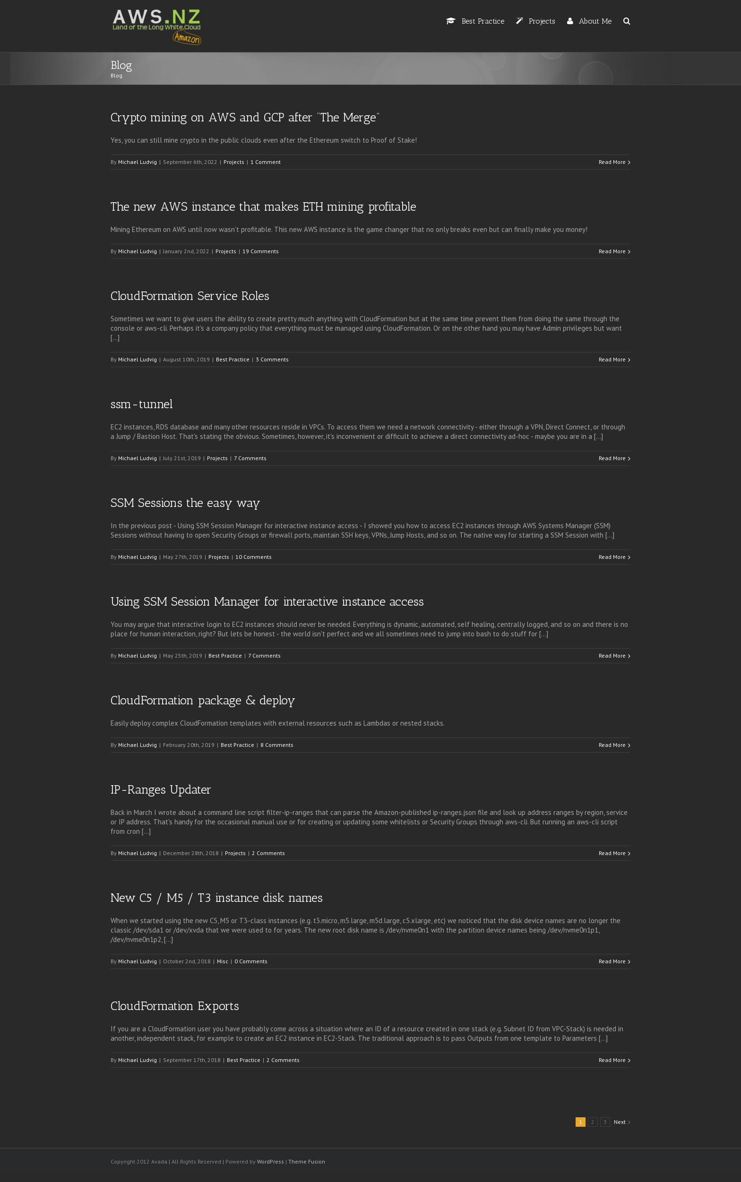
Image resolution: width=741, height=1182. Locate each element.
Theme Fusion (306, 1161)
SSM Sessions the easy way (185, 503)
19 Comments (260, 251)
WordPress (270, 1161)
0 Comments (250, 961)
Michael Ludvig (137, 161)
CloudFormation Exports (175, 1006)
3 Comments (272, 359)
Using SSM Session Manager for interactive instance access (267, 601)
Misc (222, 961)
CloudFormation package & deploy (203, 700)
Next (620, 1121)
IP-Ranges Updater (161, 789)
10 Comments (253, 556)
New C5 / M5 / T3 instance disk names (217, 898)
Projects (234, 161)
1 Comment (265, 161)
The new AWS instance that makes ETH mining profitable (263, 206)
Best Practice (233, 359)
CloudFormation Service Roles (190, 296)
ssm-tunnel (142, 404)
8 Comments (276, 744)
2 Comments (268, 853)
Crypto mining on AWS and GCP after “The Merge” (245, 117)
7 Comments (250, 458)
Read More (612, 161)
